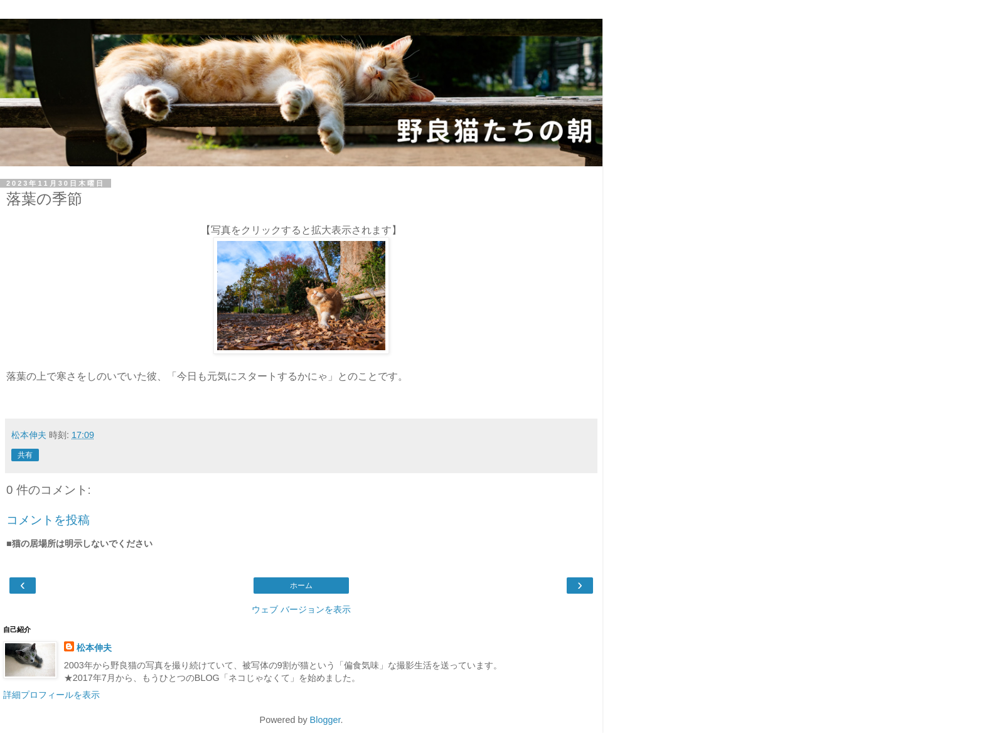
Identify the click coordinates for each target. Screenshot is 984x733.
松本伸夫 (94, 648)
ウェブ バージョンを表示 (301, 609)
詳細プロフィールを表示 (51, 695)
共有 (25, 455)
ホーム (301, 585)
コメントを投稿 (48, 520)
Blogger (325, 720)
